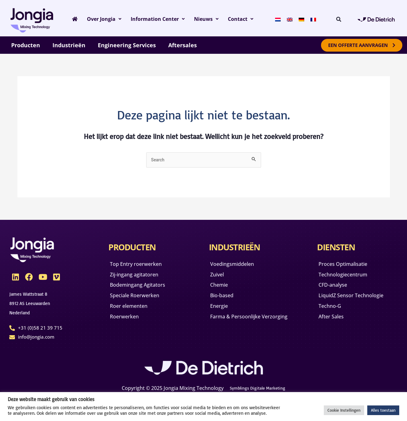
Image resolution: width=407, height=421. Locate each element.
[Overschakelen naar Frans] (317, 18)
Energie (222, 312)
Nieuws (211, 19)
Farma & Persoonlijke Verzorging (240, 327)
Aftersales (182, 45)
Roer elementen (132, 312)
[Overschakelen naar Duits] (305, 18)
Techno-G (332, 312)
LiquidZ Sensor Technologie (356, 300)
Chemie (222, 289)
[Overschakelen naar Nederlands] (282, 18)
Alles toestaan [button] (383, 410)
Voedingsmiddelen (236, 265)
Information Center (160, 19)
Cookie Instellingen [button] (344, 410)
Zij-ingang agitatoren (138, 277)
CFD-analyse (336, 289)
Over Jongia (103, 19)
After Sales (334, 324)
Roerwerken (127, 324)
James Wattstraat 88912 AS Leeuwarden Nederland (33, 303)
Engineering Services (127, 45)
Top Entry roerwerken (140, 265)
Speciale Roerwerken (139, 300)
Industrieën (68, 45)
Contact (246, 19)
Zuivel (220, 277)
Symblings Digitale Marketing (257, 387)
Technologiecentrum (347, 277)
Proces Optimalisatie (347, 265)
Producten (25, 45)
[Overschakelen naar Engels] (294, 18)
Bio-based (225, 300)
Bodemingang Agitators (142, 289)
